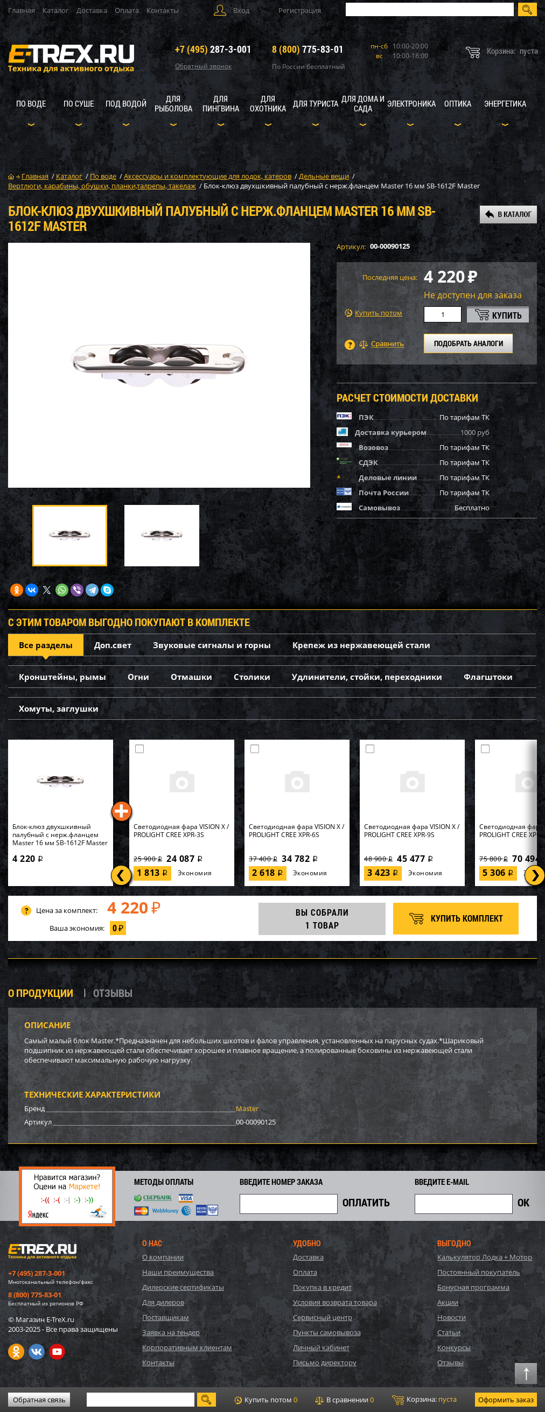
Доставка (91, 10)
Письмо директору (325, 1362)
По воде (31, 103)
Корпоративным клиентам (187, 1347)
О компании (163, 1257)
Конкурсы (454, 1347)
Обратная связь (39, 1399)
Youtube (57, 1352)
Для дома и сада (363, 103)
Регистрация (299, 10)
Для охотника (268, 103)
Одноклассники (16, 1352)
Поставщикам (165, 1317)
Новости (451, 1317)
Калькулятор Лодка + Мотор (484, 1257)
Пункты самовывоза (327, 1332)
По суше (79, 103)
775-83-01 (308, 49)
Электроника (411, 103)
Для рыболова (173, 103)
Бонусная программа (473, 1287)
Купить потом (373, 313)
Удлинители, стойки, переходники (367, 676)
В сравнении (344, 1399)
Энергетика (505, 103)
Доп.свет (112, 645)
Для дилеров (163, 1302)
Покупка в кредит (322, 1287)
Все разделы (46, 645)
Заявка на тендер (171, 1332)
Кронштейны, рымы (62, 676)
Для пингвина (220, 103)
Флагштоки (488, 676)
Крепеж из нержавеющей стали (361, 645)
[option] (159, 365)
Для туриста (315, 103)
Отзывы (450, 1362)
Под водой (126, 103)
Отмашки (191, 676)
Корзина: (424, 1399)
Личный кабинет (321, 1347)
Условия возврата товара (335, 1302)
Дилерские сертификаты (183, 1287)
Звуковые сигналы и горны (212, 645)
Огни (138, 676)
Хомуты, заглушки (59, 708)
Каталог (56, 10)
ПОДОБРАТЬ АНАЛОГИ (468, 343)
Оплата (127, 10)
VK (37, 1352)
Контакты (162, 10)
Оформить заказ (506, 1399)
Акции (447, 1302)
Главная (21, 10)
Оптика (457, 103)
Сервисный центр (322, 1317)
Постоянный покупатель (478, 1272)
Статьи (448, 1332)
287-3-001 (213, 49)
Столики (252, 676)
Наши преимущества (178, 1272)
